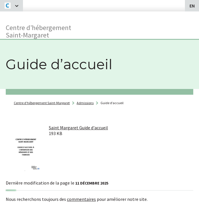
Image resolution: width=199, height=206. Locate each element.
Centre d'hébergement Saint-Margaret (42, 103)
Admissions (85, 103)
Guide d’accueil (112, 103)
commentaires (81, 199)
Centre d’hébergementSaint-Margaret (38, 31)
